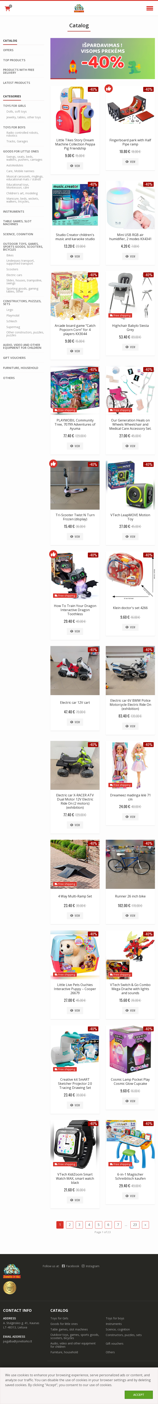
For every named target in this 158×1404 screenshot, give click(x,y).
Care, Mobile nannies (20, 171)
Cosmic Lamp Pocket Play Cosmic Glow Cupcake (130, 1081)
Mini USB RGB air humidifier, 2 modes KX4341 (130, 237)
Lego (9, 309)
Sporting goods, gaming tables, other (22, 290)
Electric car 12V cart (75, 702)
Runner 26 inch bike (130, 896)
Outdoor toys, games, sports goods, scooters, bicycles (23, 246)
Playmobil (12, 315)
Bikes (10, 255)
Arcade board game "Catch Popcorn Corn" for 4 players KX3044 (75, 330)
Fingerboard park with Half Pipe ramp (130, 142)
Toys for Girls (14, 105)
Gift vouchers (14, 357)
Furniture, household (20, 367)
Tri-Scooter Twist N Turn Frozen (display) (75, 517)
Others (9, 378)
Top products (14, 60)
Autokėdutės (14, 165)
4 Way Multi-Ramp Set (75, 896)
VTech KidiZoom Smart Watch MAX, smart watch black (75, 1178)
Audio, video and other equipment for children (22, 346)
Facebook (71, 1266)
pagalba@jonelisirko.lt (17, 1341)
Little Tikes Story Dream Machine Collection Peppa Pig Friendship (75, 144)
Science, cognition (18, 234)
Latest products (16, 82)
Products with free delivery (18, 71)
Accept (138, 1395)
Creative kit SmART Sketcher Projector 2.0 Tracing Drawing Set (75, 1083)
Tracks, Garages (17, 141)
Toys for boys (14, 127)
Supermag (13, 327)
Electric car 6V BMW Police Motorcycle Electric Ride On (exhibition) (130, 704)
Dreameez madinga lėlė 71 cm (130, 797)
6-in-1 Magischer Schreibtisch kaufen (130, 1176)
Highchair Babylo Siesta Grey (130, 328)
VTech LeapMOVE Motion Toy (130, 517)
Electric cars (14, 275)
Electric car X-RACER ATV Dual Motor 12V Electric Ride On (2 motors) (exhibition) (75, 801)
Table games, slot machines (17, 223)
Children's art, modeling (22, 193)
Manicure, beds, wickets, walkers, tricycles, (22, 200)
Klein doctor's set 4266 (130, 608)
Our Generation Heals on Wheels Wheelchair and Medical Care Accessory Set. (130, 424)
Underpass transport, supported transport (20, 262)
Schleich (11, 321)
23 (135, 1224)
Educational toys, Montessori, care (17, 186)
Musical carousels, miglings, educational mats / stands (24, 178)
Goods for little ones (21, 151)
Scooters (12, 269)
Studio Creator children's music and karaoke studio (75, 237)
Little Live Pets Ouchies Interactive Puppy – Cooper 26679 (75, 989)
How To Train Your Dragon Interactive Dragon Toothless (75, 610)
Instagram (90, 1266)
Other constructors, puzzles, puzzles (25, 334)
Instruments (13, 211)
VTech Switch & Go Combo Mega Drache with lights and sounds (130, 989)
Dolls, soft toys (16, 111)
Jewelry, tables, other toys (23, 117)
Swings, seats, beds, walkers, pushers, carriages (24, 158)
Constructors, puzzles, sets (22, 302)
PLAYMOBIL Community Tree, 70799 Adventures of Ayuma (75, 424)
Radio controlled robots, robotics (22, 134)
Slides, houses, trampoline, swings (24, 282)
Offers (8, 50)
